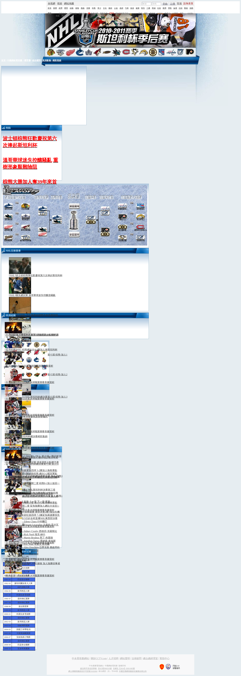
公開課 (175, 13)
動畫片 (167, 13)
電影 (146, 13)
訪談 (180, 8)
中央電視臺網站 (80, 658)
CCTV (190, 13)
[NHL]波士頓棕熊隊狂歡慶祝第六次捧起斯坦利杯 (35, 275)
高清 (140, 13)
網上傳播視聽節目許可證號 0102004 (82, 671)
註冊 (172, 3)
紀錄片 (160, 13)
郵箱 (186, 8)
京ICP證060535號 (105, 668)
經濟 (60, 8)
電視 (49, 13)
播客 (182, 13)
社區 (159, 8)
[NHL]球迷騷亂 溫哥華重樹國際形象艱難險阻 (33, 315)
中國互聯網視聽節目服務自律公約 (133, 671)
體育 (66, 8)
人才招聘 (113, 658)
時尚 (143, 8)
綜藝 (71, 8)
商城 (154, 8)
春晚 (77, 8)
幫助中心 (165, 658)
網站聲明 (125, 658)
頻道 (57, 15)
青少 (99, 8)
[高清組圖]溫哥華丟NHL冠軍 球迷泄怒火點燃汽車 (36, 334)
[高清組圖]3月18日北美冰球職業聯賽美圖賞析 (33, 415)
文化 (105, 8)
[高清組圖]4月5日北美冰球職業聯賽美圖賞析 (33, 366)
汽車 (127, 8)
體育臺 (27, 60)
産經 (121, 8)
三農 (148, 8)
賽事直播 (103, 13)
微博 (164, 8)
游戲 (191, 8)
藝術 (110, 8)
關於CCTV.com (99, 658)
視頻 (59, 3)
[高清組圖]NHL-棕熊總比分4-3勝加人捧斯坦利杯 (35, 349)
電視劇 (152, 13)
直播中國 (94, 13)
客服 (179, 3)
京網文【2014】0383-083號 (124, 668)
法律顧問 (136, 658)
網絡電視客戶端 (121, 13)
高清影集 (46, 60)
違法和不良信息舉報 (88, 668)
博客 (170, 8)
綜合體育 (36, 60)
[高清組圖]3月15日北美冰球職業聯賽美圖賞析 (33, 448)
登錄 (165, 3)
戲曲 (83, 8)
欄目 (63, 15)
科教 (94, 8)
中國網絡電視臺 (15, 60)
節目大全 (82, 13)
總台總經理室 (150, 658)
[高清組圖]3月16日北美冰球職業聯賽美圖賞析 (33, 431)
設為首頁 (188, 3)
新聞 (55, 8)
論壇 (175, 8)
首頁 (49, 8)
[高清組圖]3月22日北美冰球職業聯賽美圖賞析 (33, 398)
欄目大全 (73, 13)
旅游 (132, 8)
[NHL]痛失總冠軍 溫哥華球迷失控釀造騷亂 (32, 295)
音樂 (88, 8)
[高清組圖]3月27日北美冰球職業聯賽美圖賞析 (33, 382)
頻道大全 (62, 13)
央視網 (51, 3)
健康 (137, 8)
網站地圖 (69, 3)
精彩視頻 (57, 60)
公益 (116, 8)
